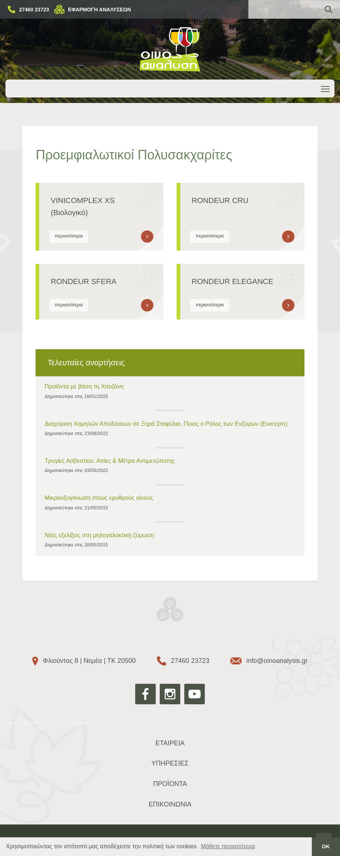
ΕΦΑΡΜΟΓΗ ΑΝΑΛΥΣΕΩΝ (99, 9)
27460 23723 (34, 9)
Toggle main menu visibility (326, 87)
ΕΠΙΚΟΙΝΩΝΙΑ (170, 804)
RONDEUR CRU (220, 200)
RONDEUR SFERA (83, 281)
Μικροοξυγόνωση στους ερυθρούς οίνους (99, 497)
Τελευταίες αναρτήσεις (86, 362)
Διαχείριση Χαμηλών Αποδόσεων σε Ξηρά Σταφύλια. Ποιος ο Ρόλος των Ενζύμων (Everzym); (167, 423)
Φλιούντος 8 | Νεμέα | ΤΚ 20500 (89, 660)
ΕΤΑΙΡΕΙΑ (170, 743)
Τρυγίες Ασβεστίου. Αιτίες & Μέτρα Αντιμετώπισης (110, 460)
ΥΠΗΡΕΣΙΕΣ (169, 763)
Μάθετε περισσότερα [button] (228, 846)
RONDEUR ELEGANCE (232, 281)
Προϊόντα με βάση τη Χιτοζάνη (84, 386)
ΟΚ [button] (326, 846)
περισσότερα (69, 236)
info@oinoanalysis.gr (276, 660)
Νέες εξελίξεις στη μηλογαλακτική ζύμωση (99, 535)
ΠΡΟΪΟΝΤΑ (170, 783)
